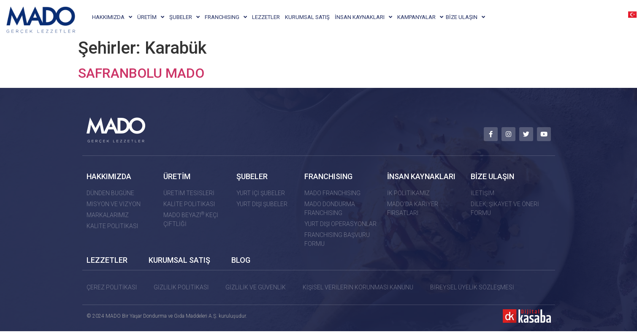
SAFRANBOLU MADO (141, 78)
